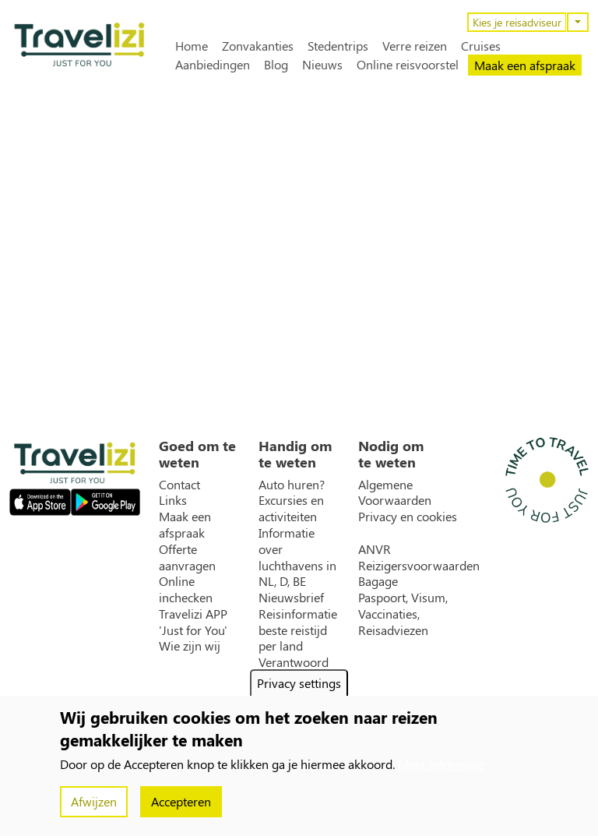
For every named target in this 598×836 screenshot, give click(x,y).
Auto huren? (292, 484)
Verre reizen (414, 46)
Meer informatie (441, 764)
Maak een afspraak (524, 65)
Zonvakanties (258, 46)
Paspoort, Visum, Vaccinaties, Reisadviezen (403, 614)
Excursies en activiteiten (291, 508)
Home (191, 46)
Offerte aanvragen (187, 557)
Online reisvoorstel (408, 64)
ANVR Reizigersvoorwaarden (419, 557)
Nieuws (322, 64)
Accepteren (181, 801)
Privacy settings (299, 683)
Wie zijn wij (189, 646)
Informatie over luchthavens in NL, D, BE (297, 557)
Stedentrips (338, 46)
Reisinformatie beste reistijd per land (298, 630)
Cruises (481, 46)
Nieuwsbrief (291, 597)
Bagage (378, 581)
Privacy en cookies (407, 516)
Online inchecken (186, 589)
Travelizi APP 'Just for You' (193, 622)
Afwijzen (94, 801)
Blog (276, 64)
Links (173, 500)
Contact (179, 484)
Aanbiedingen (212, 64)
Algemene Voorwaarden (394, 493)
